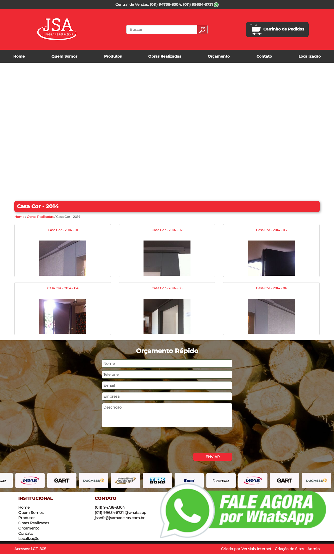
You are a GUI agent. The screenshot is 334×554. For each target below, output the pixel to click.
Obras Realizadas (164, 56)
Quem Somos (64, 56)
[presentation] (141, 440)
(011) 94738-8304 (165, 4)
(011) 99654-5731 (201, 4)
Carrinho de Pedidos (277, 29)
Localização (310, 56)
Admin (313, 548)
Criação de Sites (289, 548)
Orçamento (219, 56)
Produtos (113, 56)
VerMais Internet (256, 548)
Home (19, 56)
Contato (264, 56)
